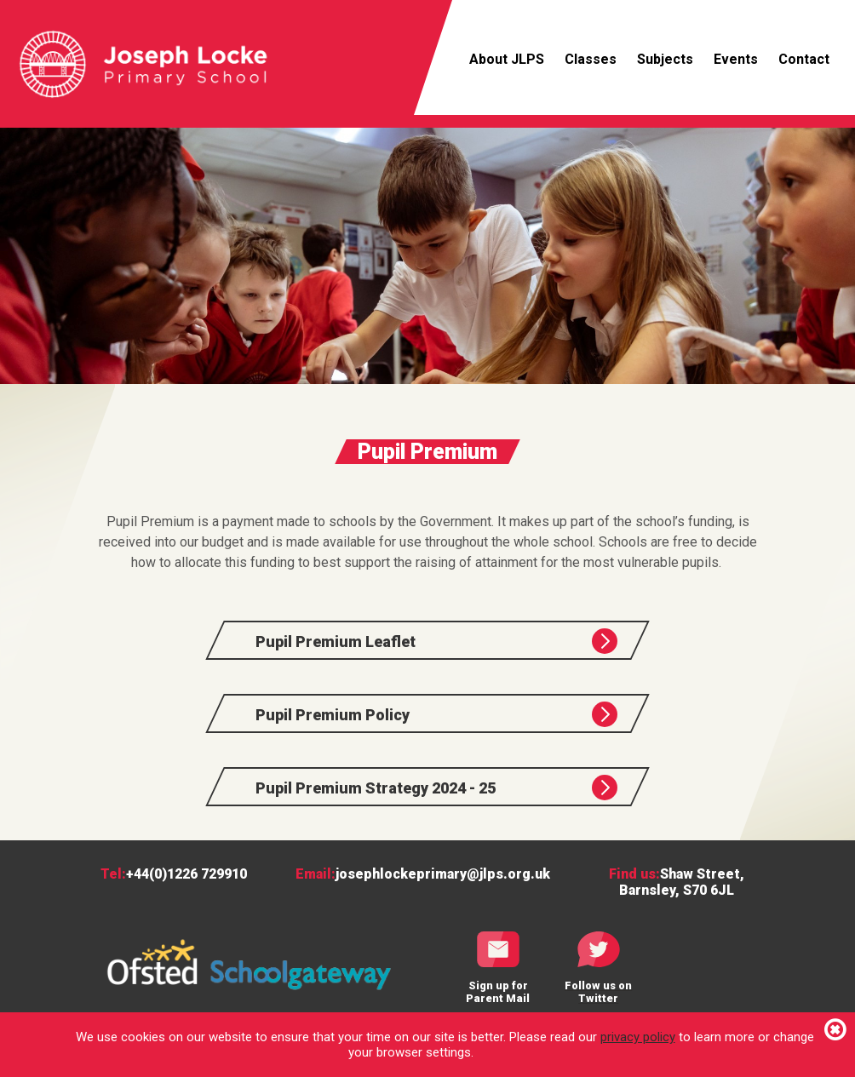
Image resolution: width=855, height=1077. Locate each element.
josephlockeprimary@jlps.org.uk (443, 874)
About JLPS (506, 59)
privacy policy (637, 1037)
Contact (803, 59)
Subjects (665, 59)
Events (736, 59)
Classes (591, 59)
